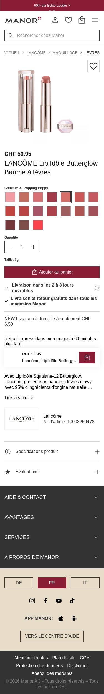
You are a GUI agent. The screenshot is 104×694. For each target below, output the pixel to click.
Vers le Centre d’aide (52, 636)
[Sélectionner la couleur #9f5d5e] (66, 211)
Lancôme (52, 416)
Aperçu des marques (52, 673)
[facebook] (45, 600)
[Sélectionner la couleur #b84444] (24, 211)
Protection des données (39, 665)
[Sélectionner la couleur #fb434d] (38, 225)
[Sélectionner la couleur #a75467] (38, 211)
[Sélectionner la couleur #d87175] (38, 197)
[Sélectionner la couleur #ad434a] (52, 211)
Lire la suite (20, 398)
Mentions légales (31, 657)
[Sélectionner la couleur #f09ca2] (10, 197)
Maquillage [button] (65, 53)
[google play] (74, 618)
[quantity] (21, 247)
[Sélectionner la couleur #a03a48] (52, 197)
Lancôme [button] (36, 53)
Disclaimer (77, 665)
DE (19, 582)
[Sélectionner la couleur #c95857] (80, 197)
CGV (85, 657)
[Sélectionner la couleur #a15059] (93, 211)
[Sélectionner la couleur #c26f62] (24, 197)
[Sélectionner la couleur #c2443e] (10, 211)
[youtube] (58, 600)
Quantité (11, 237)
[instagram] (32, 600)
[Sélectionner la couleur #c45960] (93, 197)
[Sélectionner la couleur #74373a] (10, 225)
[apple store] (60, 618)
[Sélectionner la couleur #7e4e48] (24, 225)
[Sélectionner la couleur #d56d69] (66, 197)
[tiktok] (72, 600)
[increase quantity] (33, 247)
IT (85, 582)
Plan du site (63, 657)
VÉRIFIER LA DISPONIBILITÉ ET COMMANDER (52, 359)
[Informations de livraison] (97, 288)
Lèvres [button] (92, 53)
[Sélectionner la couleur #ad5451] (80, 211)
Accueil (11, 53)
